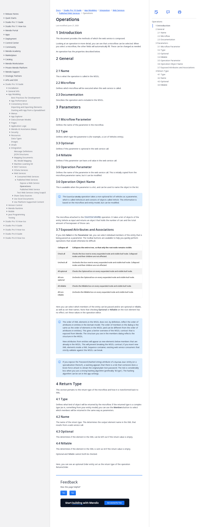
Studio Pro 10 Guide (73, 10)
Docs (58, 10)
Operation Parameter (171, 60)
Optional (165, 53)
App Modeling (90, 10)
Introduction (163, 25)
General (160, 29)
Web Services (119, 10)
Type (163, 50)
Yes (63, 492)
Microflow (165, 36)
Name (163, 32)
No (72, 492)
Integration (105, 10)
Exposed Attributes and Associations (178, 67)
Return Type (163, 71)
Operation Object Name (172, 63)
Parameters (162, 43)
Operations (157, 21)
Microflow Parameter (170, 46)
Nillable (164, 57)
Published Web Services (69, 13)
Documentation (168, 39)
